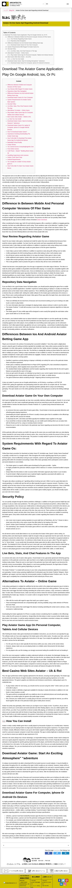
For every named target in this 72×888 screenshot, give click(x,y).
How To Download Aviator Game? (17, 131)
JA (43, 4)
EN (47, 4)
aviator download (42, 219)
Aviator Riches (11, 144)
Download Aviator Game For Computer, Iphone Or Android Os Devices (30, 63)
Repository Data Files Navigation (17, 91)
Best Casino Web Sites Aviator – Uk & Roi (19, 57)
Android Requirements (13, 159)
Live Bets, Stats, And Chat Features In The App (24, 51)
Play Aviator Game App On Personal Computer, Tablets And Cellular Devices (32, 55)
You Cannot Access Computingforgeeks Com (20, 146)
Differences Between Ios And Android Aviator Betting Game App (25, 43)
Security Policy (12, 49)
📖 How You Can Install (17, 59)
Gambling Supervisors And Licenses (17, 155)
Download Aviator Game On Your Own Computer (24, 45)
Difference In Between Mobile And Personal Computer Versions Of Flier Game (29, 37)
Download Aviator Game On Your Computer (20, 97)
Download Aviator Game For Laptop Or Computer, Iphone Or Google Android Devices (18, 127)
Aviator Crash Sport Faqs (14, 157)
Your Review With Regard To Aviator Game (19, 89)
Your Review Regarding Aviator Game (21, 39)
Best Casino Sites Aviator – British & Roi (19, 116)
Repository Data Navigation (18, 41)
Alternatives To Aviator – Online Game (18, 53)
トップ (6, 10)
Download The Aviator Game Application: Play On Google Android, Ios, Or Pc (26, 35)
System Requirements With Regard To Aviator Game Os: (23, 47)
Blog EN (11, 10)
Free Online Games (13, 149)
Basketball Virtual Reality (14, 142)
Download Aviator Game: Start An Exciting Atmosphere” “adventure (26, 61)
